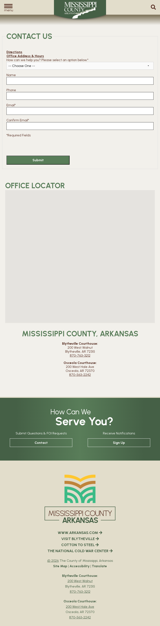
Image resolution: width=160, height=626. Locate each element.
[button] (8, 7)
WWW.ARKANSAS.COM (80, 532)
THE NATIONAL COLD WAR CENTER (80, 551)
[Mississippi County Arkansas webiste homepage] (80, 489)
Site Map (60, 566)
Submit (38, 160)
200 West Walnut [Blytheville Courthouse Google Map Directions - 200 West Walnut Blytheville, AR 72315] (80, 581)
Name (11, 75)
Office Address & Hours (25, 56)
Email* (11, 105)
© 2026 (53, 561)
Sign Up (119, 443)
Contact (41, 443)
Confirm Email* (17, 120)
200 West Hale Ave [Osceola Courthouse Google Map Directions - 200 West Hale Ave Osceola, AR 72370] (80, 607)
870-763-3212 (80, 355)
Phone (11, 90)
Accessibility (80, 566)
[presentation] (38, 145)
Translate (99, 566)
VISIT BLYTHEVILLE (80, 538)
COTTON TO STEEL (80, 545)
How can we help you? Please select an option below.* (47, 60)
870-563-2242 (80, 375)
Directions (14, 52)
